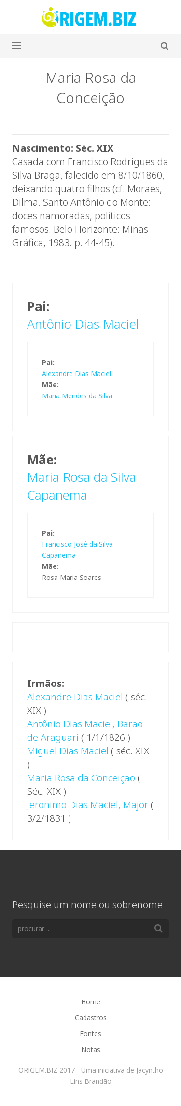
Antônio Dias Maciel (83, 323)
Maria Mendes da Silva (77, 395)
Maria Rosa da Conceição (81, 777)
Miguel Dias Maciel (68, 750)
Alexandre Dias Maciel (76, 373)
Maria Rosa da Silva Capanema (81, 485)
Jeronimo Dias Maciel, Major (87, 804)
